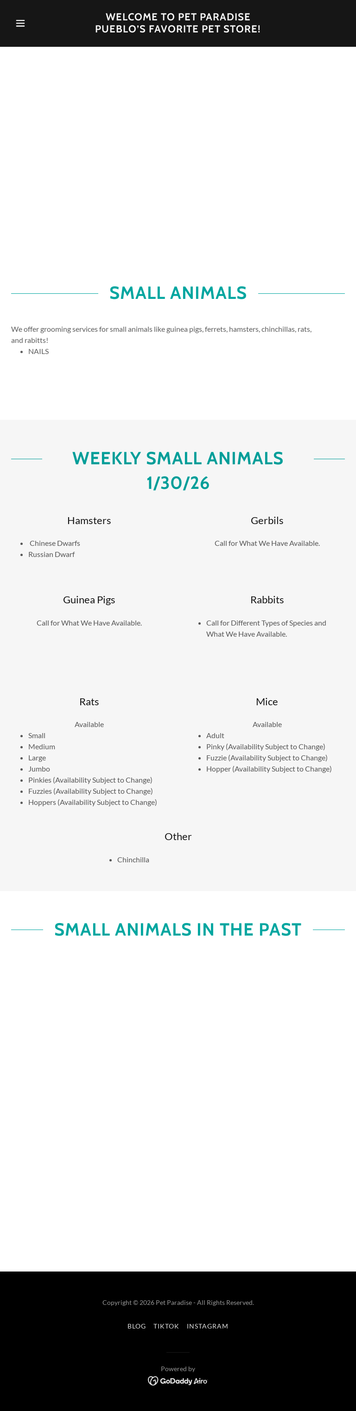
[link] (178, 29)
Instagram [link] (208, 1326)
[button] (36, 23)
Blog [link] (136, 1326)
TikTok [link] (166, 1326)
